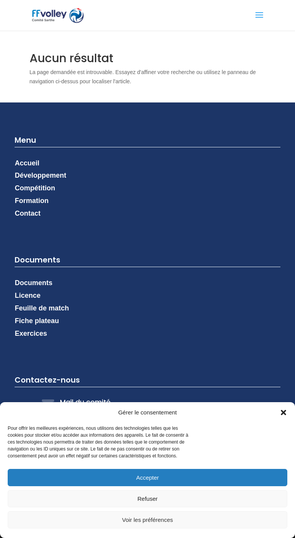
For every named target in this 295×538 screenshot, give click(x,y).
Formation (31, 201)
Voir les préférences (147, 520)
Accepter (147, 477)
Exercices (31, 333)
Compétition (35, 188)
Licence (27, 295)
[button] (283, 412)
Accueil (27, 163)
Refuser (148, 498)
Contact (27, 213)
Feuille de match (42, 308)
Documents (33, 283)
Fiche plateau (37, 321)
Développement (40, 175)
